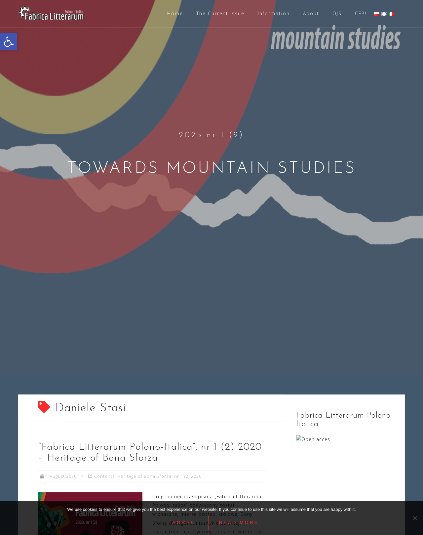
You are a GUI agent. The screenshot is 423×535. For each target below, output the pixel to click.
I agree (181, 522)
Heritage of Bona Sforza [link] (144, 476)
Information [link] (274, 13)
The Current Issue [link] (220, 13)
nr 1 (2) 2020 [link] (188, 476)
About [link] (311, 13)
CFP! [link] (360, 13)
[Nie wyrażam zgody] (414, 518)
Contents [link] (104, 476)
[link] (8, 41)
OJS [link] (337, 13)
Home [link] (175, 13)
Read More (239, 522)
